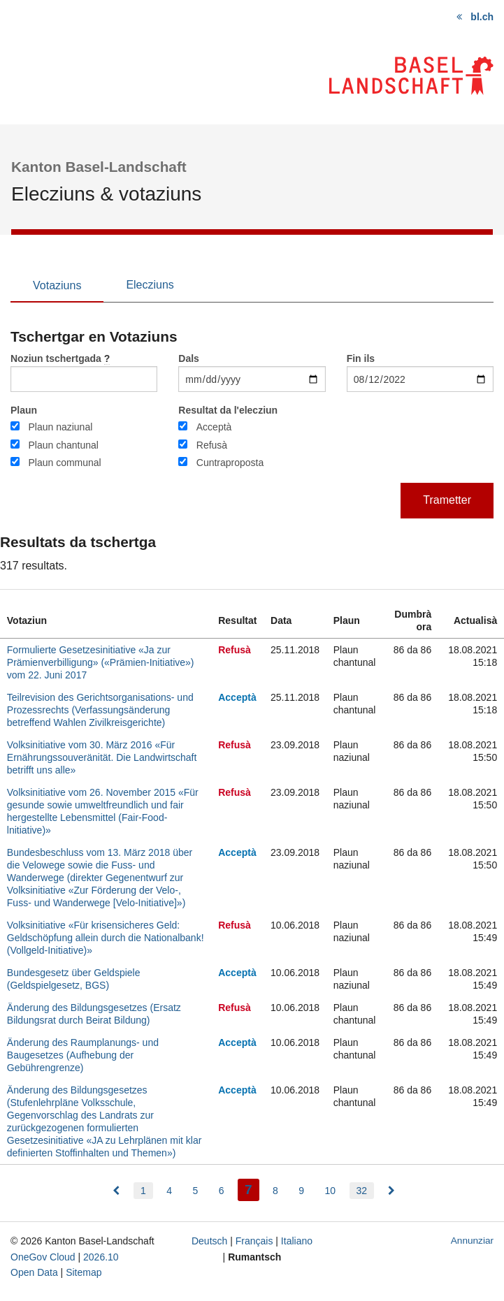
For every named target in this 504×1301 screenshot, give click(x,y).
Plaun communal (64, 462)
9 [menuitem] (301, 1190)
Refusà (211, 445)
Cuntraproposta (230, 462)
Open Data (34, 1272)
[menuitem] (116, 1190)
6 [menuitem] (221, 1190)
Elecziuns (149, 285)
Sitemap (83, 1272)
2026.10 (101, 1257)
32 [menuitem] (362, 1190)
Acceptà (214, 427)
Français (254, 1241)
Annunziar (472, 1240)
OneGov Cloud (42, 1257)
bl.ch (482, 16)
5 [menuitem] (195, 1190)
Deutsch (209, 1241)
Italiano (296, 1241)
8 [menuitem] (275, 1190)
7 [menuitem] (252, 1188)
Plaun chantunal (63, 445)
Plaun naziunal (60, 427)
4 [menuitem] (169, 1190)
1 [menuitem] (143, 1190)
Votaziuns (57, 285)
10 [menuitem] (330, 1190)
